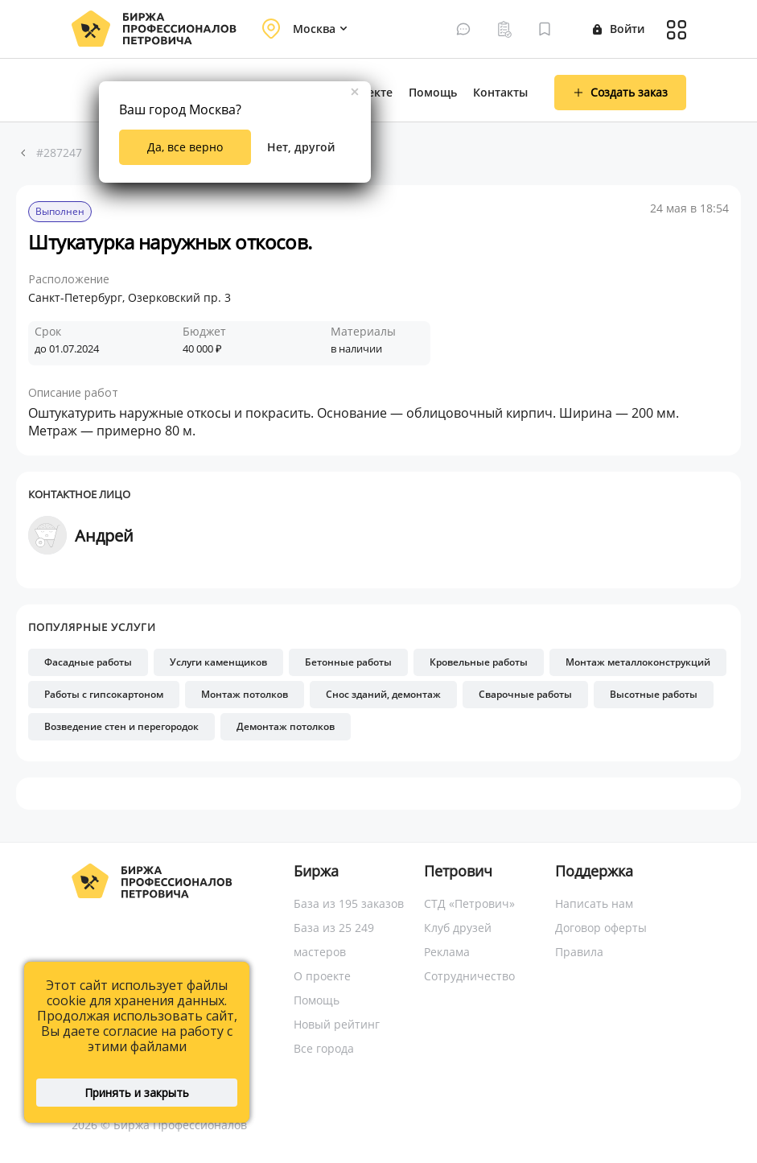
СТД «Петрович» (469, 903)
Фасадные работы (88, 662)
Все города (324, 1048)
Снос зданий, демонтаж (383, 694)
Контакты (500, 92)
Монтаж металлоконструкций (638, 662)
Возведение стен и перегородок (121, 726)
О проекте (322, 976)
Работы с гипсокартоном (103, 694)
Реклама (447, 951)
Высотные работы (653, 694)
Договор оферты (601, 927)
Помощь (433, 92)
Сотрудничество (469, 976)
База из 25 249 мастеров (334, 939)
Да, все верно (185, 147)
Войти (618, 28)
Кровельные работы (479, 662)
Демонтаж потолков (286, 726)
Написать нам (594, 903)
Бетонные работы (348, 662)
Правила (579, 951)
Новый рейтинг (337, 1024)
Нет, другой (301, 147)
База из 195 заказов (349, 903)
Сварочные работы (525, 694)
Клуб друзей (458, 927)
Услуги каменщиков (218, 662)
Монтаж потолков (244, 694)
